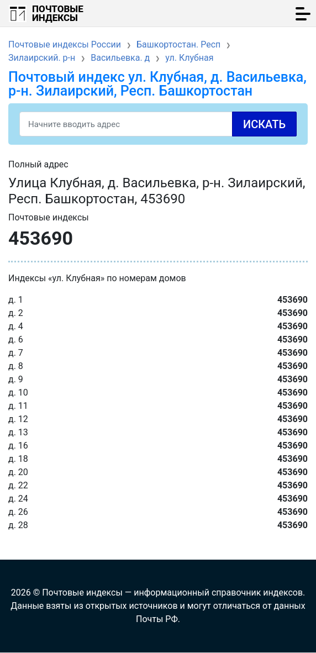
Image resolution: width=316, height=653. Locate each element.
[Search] (158, 124)
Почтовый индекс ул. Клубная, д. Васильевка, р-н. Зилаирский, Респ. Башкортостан (157, 84)
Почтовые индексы (57, 13)
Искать (264, 124)
